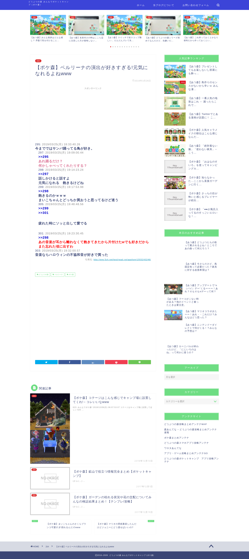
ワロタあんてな (173, 421)
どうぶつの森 (43, 274)
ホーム (141, 5)
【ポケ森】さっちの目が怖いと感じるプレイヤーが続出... (203, 197)
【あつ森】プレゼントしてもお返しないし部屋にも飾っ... (203, 70)
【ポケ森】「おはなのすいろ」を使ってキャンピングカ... (203, 165)
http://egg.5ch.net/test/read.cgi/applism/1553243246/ (122, 259)
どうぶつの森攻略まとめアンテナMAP (185, 397)
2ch (38, 61)
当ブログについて (163, 5)
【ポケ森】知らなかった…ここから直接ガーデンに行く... (203, 181)
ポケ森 (71, 274)
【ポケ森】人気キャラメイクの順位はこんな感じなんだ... (203, 133)
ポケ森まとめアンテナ (176, 410)
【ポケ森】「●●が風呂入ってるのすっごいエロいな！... (203, 213)
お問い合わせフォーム (196, 5)
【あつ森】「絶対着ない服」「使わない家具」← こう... (203, 149)
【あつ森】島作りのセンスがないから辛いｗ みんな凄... (203, 86)
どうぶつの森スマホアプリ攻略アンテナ (186, 415)
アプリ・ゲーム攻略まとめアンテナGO (186, 426)
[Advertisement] (93, 114)
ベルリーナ (58, 274)
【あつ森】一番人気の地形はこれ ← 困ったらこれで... (203, 101)
